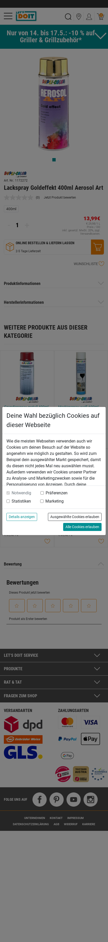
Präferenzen (57, 492)
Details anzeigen (22, 517)
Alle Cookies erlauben (82, 527)
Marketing (54, 501)
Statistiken (21, 501)
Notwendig (21, 492)
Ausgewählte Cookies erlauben (74, 517)
